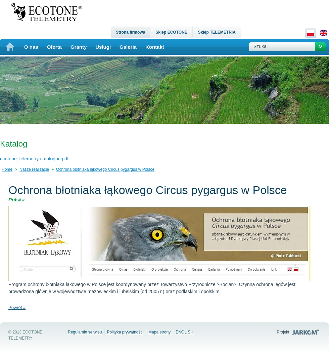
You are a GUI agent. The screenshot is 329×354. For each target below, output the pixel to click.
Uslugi (103, 47)
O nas (31, 47)
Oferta (54, 47)
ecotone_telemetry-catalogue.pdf (34, 158)
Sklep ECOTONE (171, 32)
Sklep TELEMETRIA (217, 32)
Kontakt (154, 47)
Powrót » (17, 307)
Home (7, 169)
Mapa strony (159, 332)
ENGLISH (184, 332)
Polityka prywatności (125, 332)
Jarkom (306, 332)
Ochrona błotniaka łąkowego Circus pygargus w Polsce (105, 169)
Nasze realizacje (34, 169)
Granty (78, 47)
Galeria (128, 47)
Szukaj (260, 46)
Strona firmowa (130, 32)
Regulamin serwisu (85, 332)
